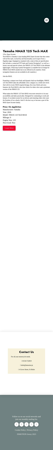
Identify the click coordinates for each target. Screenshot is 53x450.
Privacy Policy (32, 430)
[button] (46, 20)
